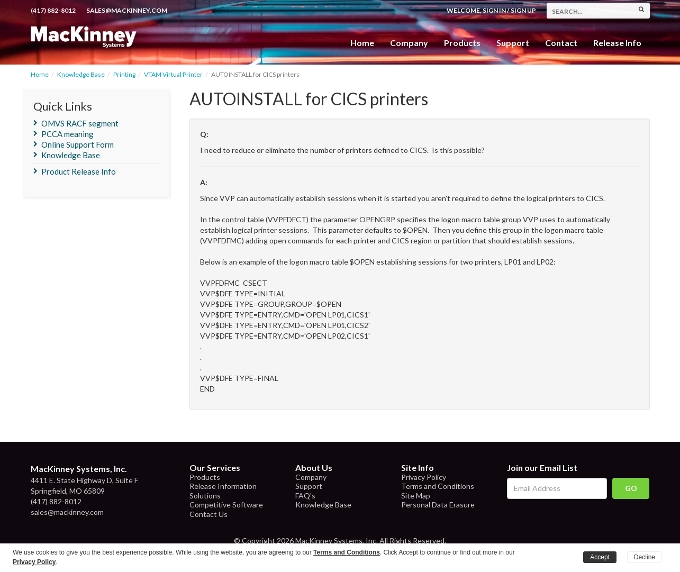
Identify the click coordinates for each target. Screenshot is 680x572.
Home (362, 43)
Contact (561, 43)
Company (409, 43)
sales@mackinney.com (126, 10)
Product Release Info (78, 171)
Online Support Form (77, 144)
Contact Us (208, 514)
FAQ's (305, 495)
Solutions (205, 495)
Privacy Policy (423, 477)
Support (512, 43)
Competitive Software (226, 504)
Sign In (494, 10)
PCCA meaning (67, 134)
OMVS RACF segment (80, 123)
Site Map (415, 495)
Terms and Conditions (437, 486)
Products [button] (462, 43)
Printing (124, 74)
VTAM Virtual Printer (173, 74)
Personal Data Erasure (438, 504)
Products (204, 477)
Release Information (223, 486)
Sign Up (523, 10)
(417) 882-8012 (53, 10)
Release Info (617, 43)
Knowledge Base (81, 74)
